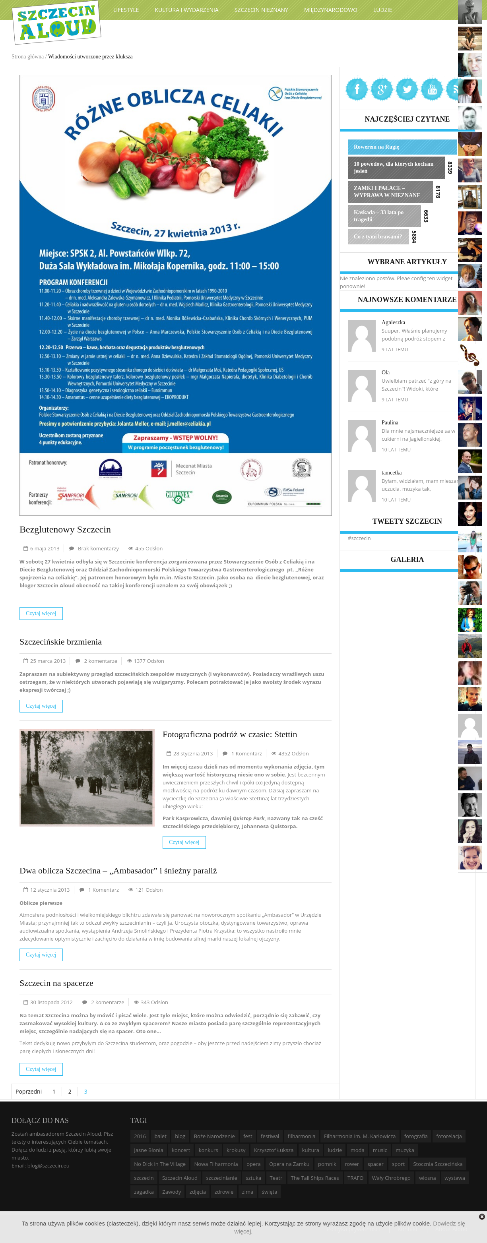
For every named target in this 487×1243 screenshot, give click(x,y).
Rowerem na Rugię (376, 147)
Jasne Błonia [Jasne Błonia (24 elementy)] (148, 1150)
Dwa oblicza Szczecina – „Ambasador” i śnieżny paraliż (118, 870)
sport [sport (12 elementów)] (398, 1163)
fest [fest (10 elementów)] (247, 1136)
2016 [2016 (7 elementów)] (140, 1136)
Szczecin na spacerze (56, 983)
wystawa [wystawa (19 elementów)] (454, 1177)
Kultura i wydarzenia (187, 10)
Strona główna (28, 57)
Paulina (390, 423)
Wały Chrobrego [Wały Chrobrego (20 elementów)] (391, 1177)
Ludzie (382, 10)
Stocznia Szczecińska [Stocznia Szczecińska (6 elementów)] (437, 1163)
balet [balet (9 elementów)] (160, 1136)
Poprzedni (29, 1091)
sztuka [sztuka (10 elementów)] (253, 1177)
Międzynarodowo (330, 10)
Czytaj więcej (41, 613)
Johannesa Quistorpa (269, 826)
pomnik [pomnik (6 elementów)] (327, 1163)
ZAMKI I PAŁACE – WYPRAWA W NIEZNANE (387, 191)
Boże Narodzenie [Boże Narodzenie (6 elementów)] (214, 1136)
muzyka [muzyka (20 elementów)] (405, 1150)
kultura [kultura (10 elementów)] (310, 1150)
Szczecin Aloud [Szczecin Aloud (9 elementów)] (180, 1177)
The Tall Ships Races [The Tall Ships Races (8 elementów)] (315, 1177)
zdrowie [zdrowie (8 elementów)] (223, 1191)
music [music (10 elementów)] (380, 1150)
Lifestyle (126, 10)
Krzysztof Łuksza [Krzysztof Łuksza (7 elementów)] (273, 1150)
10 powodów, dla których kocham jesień (393, 167)
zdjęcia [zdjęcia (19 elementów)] (198, 1191)
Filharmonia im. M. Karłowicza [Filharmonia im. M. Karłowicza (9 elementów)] (360, 1136)
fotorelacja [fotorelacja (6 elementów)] (449, 1136)
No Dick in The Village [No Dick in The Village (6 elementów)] (160, 1163)
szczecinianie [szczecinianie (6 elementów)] (221, 1177)
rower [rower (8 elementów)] (352, 1163)
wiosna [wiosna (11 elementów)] (427, 1177)
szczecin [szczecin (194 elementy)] (143, 1177)
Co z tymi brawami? (378, 237)
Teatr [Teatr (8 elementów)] (276, 1177)
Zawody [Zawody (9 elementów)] (171, 1191)
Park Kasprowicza (185, 818)
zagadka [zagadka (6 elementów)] (144, 1191)
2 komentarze (100, 660)
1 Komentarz (246, 753)
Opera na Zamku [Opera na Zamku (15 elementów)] (289, 1163)
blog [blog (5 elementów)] (180, 1136)
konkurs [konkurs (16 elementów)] (208, 1150)
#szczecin (359, 538)
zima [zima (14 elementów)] (248, 1191)
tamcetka (392, 473)
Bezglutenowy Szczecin (65, 529)
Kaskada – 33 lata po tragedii (379, 216)
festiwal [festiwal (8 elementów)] (270, 1136)
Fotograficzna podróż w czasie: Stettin (230, 734)
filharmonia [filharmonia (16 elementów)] (302, 1136)
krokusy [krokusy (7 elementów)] (236, 1150)
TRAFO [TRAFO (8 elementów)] (355, 1177)
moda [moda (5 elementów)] (358, 1150)
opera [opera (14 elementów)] (253, 1163)
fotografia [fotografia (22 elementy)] (416, 1136)
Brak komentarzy (98, 548)
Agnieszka (393, 322)
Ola (386, 373)
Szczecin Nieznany (261, 10)
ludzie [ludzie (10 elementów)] (335, 1150)
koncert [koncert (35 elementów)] (181, 1150)
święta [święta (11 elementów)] (269, 1191)
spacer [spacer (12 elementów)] (375, 1163)
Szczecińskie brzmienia (60, 642)
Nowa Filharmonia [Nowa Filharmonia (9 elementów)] (216, 1163)
